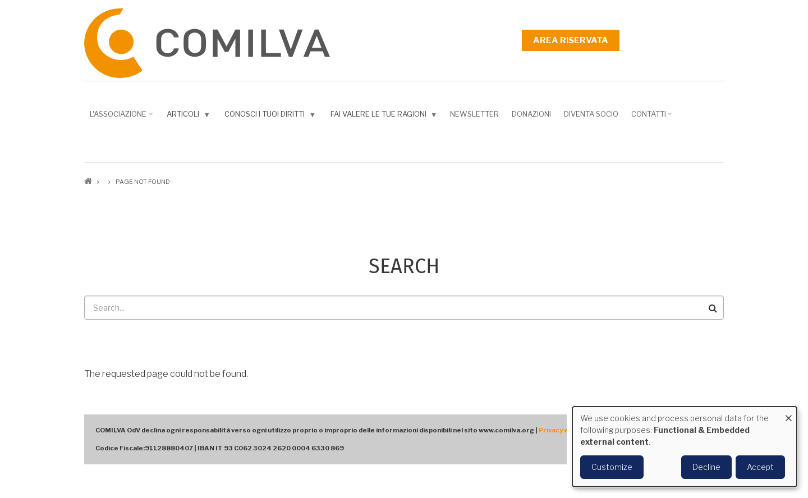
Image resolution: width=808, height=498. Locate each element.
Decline (706, 467)
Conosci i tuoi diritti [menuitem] (271, 116)
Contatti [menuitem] (652, 117)
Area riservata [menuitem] (570, 40)
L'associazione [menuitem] (122, 117)
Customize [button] (611, 467)
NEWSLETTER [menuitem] (474, 113)
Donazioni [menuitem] (531, 113)
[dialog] (684, 447)
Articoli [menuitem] (190, 116)
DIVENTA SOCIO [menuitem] (591, 113)
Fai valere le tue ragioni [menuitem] (385, 116)
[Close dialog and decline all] (788, 414)
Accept (760, 467)
